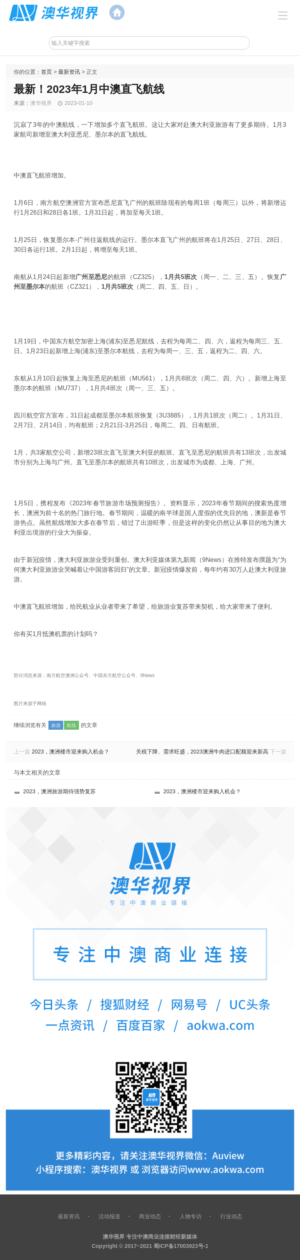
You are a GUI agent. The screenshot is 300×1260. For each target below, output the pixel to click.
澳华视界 (41, 103)
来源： (22, 103)
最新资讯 (69, 72)
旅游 (56, 725)
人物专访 (191, 1216)
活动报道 (109, 1216)
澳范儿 (150, 12)
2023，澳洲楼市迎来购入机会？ (70, 751)
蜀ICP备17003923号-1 (181, 1246)
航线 (71, 725)
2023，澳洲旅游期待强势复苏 (59, 791)
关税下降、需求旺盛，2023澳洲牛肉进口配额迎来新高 (202, 751)
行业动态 (231, 1216)
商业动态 (150, 1216)
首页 (46, 72)
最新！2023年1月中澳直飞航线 (89, 89)
